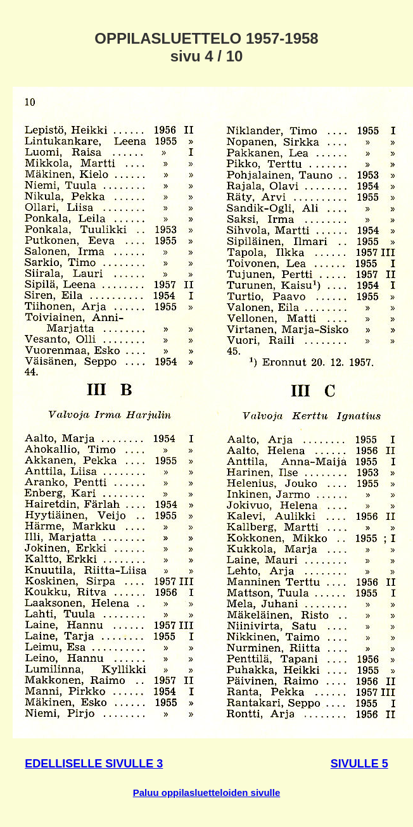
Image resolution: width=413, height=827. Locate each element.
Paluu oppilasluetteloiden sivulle (207, 792)
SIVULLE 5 (359, 763)
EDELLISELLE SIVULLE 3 (94, 763)
